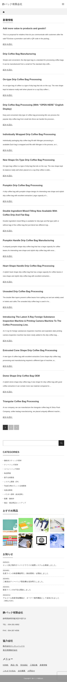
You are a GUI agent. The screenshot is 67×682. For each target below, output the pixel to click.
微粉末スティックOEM (12, 461)
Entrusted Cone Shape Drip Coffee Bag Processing (30, 350)
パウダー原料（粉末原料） (14, 494)
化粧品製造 (8, 490)
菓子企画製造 (9, 477)
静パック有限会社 (37, 678)
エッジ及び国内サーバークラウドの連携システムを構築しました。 (30, 565)
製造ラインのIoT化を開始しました (17, 590)
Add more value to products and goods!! (24, 28)
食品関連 (7, 473)
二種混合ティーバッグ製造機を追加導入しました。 (24, 582)
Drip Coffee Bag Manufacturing (19, 54)
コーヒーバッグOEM (12, 469)
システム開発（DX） (12, 482)
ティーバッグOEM (11, 465)
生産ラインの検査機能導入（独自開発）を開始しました (25, 573)
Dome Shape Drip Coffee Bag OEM (21, 376)
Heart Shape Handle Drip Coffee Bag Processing (28, 266)
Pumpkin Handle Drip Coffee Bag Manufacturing (28, 240)
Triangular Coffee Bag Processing (21, 401)
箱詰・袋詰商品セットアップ (15, 503)
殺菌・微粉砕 (9, 499)
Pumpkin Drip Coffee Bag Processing (23, 185)
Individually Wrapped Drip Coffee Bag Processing (29, 134)
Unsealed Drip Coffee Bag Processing (23, 291)
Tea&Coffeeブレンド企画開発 (15, 486)
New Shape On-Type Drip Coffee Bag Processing (29, 160)
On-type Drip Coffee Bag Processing (22, 79)
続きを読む (8, 44)
